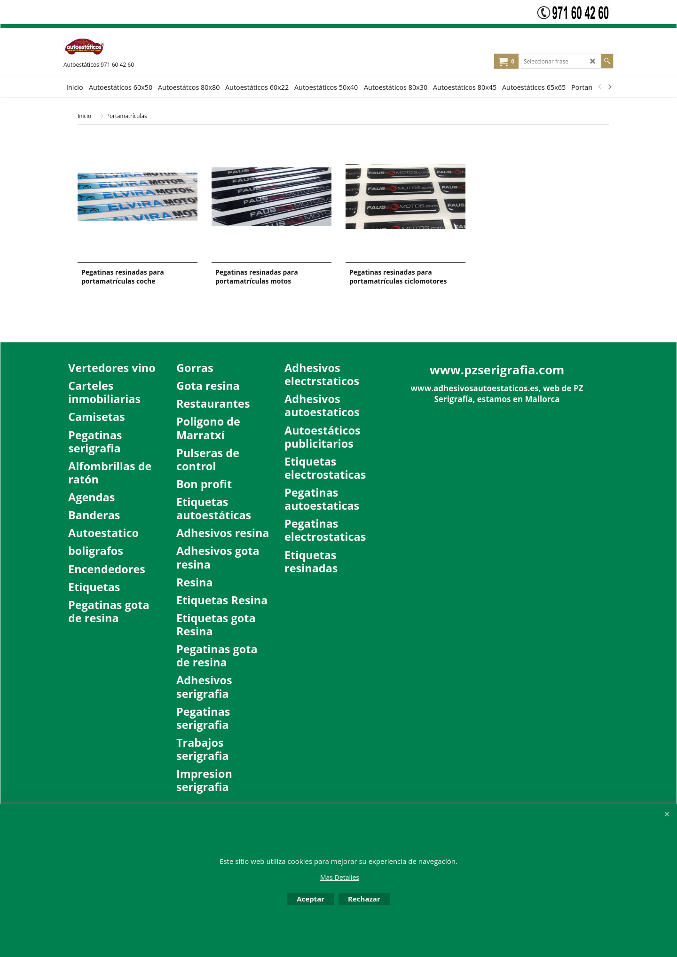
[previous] (600, 87)
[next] (609, 87)
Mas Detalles (339, 877)
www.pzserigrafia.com (497, 369)
